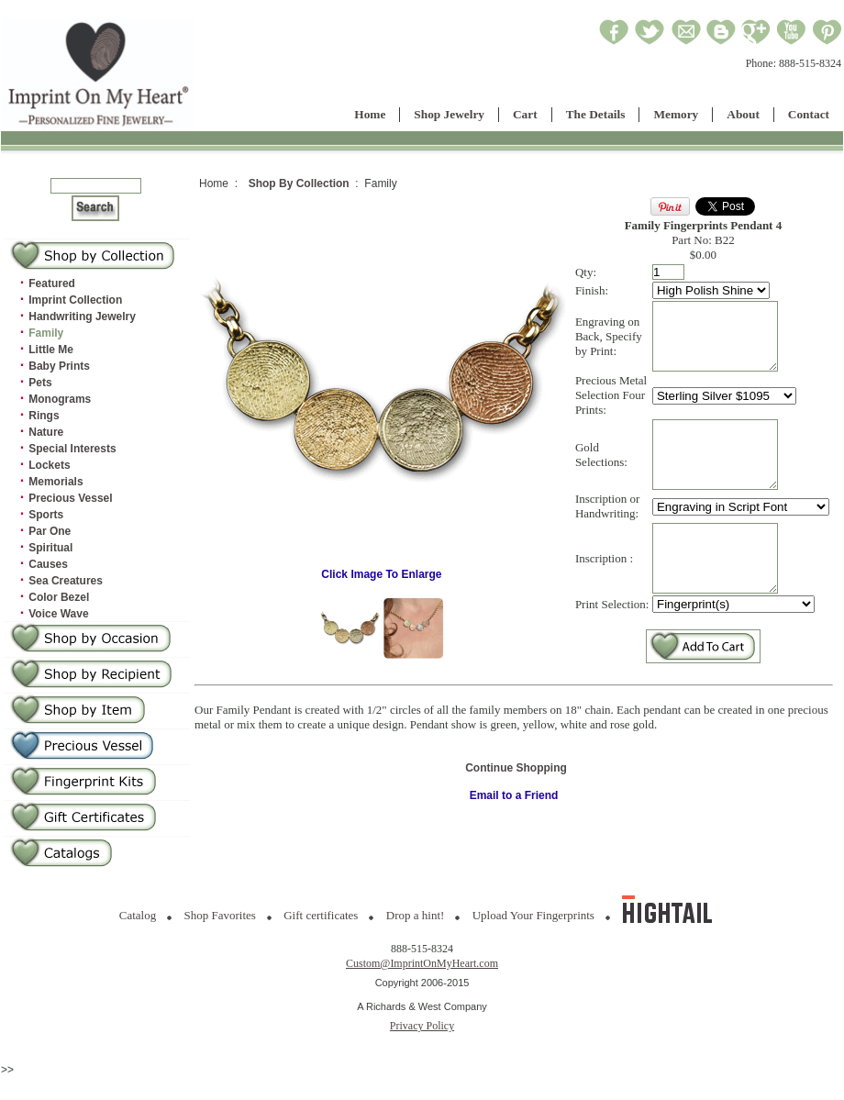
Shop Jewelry (449, 114)
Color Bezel (58, 597)
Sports (45, 514)
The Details (596, 114)
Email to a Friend (514, 836)
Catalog (137, 915)
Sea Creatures (65, 580)
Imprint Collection (75, 300)
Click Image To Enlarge (381, 589)
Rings (43, 415)
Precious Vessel (70, 498)
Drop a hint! (415, 915)
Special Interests (72, 448)
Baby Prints (59, 366)
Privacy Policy (422, 1025)
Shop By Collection (299, 183)
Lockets (49, 465)
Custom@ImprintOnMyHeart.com (422, 963)
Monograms (59, 399)
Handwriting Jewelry (82, 316)
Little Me (50, 349)
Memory (675, 114)
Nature (45, 432)
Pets (39, 382)
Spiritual (50, 547)
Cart (525, 114)
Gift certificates (320, 915)
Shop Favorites (220, 915)
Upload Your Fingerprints (533, 915)
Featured (51, 283)
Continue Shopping (516, 809)
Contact (808, 114)
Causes (48, 564)
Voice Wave (58, 613)
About (743, 114)
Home (369, 114)
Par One (49, 531)
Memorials (55, 481)
